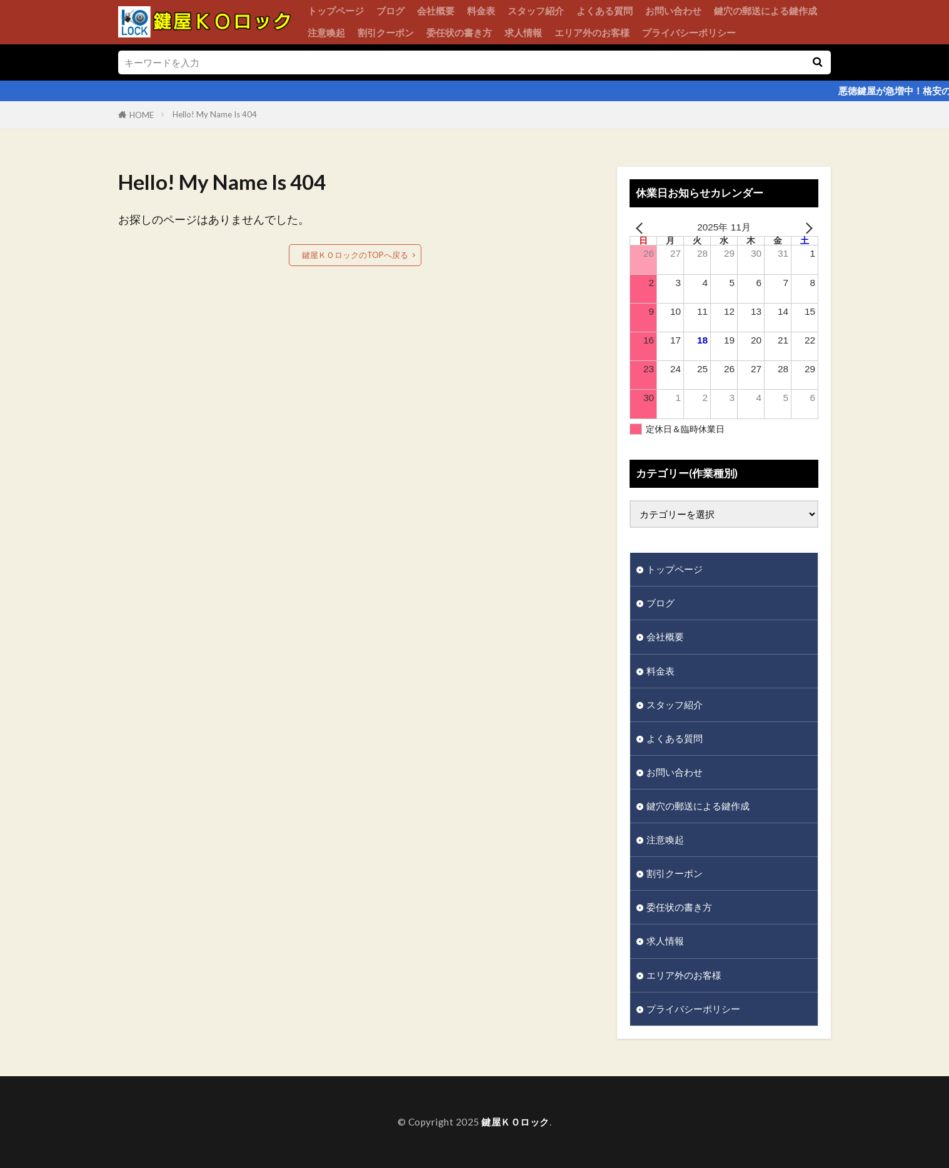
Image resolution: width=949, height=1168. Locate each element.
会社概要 (435, 10)
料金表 (481, 10)
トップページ (336, 10)
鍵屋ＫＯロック (515, 1121)
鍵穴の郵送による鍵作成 (765, 10)
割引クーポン (386, 32)
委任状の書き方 (459, 32)
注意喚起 (326, 32)
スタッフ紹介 (536, 10)
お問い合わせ (673, 10)
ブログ (390, 10)
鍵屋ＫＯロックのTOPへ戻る (355, 255)
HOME (141, 115)
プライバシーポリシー (689, 32)
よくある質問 (604, 10)
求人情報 (523, 32)
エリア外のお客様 (592, 32)
